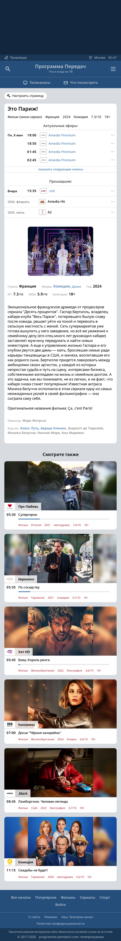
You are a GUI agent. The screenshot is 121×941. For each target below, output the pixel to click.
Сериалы (87, 897)
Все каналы (21, 897)
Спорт (105, 897)
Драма (76, 286)
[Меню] (113, 135)
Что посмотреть (81, 82)
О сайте (34, 917)
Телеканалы (36, 82)
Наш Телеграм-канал (77, 917)
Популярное (45, 897)
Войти (60, 904)
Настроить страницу (28, 95)
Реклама (50, 917)
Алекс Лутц (29, 428)
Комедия (61, 286)
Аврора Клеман (53, 428)
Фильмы (68, 897)
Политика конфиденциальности (61, 923)
